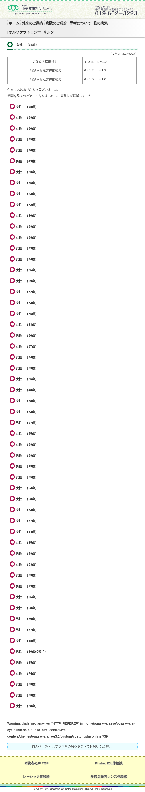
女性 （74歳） (27, 303)
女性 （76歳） (27, 379)
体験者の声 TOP (36, 763)
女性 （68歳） (27, 107)
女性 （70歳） (27, 172)
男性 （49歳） (27, 161)
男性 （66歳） (27, 335)
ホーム (14, 23)
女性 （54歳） (27, 412)
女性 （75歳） (27, 270)
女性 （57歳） (27, 521)
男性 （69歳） (27, 455)
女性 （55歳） (27, 183)
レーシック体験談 (36, 776)
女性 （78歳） (27, 706)
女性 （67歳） (27, 346)
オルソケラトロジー (25, 32)
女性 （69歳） (27, 117)
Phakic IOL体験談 (109, 763)
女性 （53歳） (27, 499)
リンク (48, 32)
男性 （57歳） (27, 630)
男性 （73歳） (27, 586)
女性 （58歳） (27, 401)
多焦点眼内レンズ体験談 (108, 776)
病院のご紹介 (56, 23)
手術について (80, 23)
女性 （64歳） (27, 259)
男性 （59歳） (27, 619)
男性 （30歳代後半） (31, 651)
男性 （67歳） (27, 423)
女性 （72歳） (27, 205)
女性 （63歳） (27, 194)
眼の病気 (100, 23)
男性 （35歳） (27, 662)
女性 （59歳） (27, 368)
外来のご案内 (32, 23)
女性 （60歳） (27, 128)
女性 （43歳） (27, 390)
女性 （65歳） (27, 139)
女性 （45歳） (27, 433)
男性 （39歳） (27, 466)
